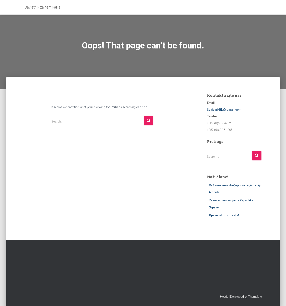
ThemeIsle (255, 296)
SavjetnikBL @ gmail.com (224, 109)
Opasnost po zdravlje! (224, 215)
